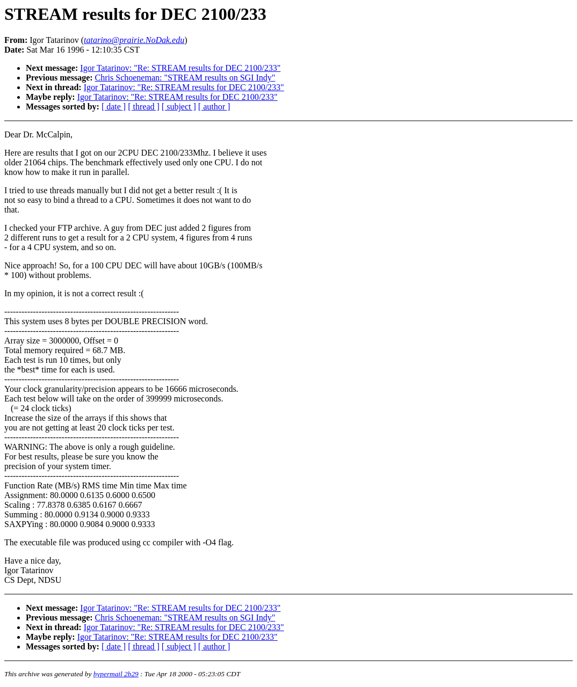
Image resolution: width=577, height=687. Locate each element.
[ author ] (214, 106)
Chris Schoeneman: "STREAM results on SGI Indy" (185, 77)
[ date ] (114, 106)
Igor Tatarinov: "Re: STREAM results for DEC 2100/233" (180, 67)
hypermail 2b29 (116, 674)
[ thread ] (144, 106)
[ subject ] (179, 106)
